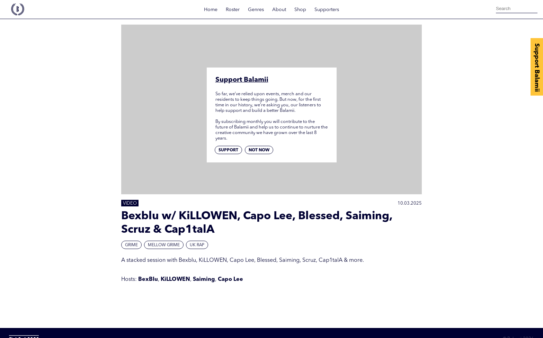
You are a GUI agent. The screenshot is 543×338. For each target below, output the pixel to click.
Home (210, 9)
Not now (259, 150)
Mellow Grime (164, 245)
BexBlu (148, 279)
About (279, 9)
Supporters (326, 9)
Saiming (204, 279)
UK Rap (197, 245)
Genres (256, 9)
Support (228, 150)
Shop (300, 9)
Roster (233, 9)
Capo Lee (230, 279)
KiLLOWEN (175, 279)
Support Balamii (537, 67)
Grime (131, 245)
